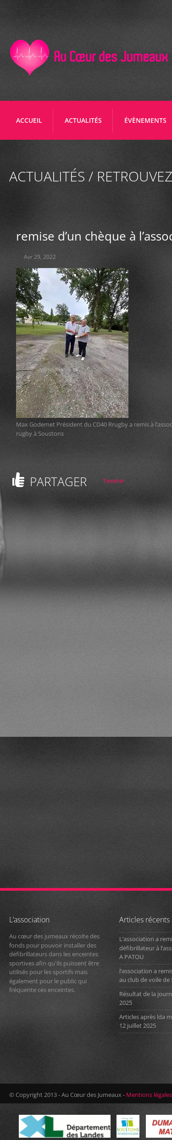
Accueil (29, 120)
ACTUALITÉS (83, 120)
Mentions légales (149, 1095)
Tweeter (114, 481)
